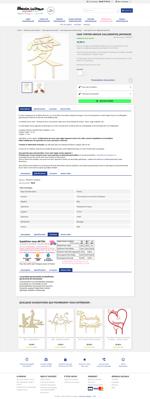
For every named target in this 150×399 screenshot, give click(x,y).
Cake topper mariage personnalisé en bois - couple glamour (31, 338)
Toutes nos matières (71, 379)
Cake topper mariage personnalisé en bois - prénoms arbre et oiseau (89, 338)
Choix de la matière (104, 87)
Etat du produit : (25, 183)
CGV (94, 396)
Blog (113, 388)
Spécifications (39, 109)
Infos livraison (45, 379)
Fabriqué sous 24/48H (85, 38)
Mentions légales (85, 396)
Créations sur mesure (71, 382)
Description (25, 109)
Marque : (22, 180)
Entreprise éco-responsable (26, 387)
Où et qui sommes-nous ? (25, 379)
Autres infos (65, 109)
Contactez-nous (22, 390)
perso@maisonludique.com (106, 155)
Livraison (53, 109)
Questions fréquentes (48, 385)
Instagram (115, 382)
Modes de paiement (95, 379)
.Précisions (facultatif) (104, 93)
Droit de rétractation (47, 382)
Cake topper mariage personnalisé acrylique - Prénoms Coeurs (118, 338)
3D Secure (91, 382)
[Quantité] (79, 73)
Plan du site (44, 392)
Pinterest (115, 385)
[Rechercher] (101, 10)
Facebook (115, 379)
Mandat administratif (95, 385)
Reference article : (119, 37)
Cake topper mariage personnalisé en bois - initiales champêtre (60, 338)
